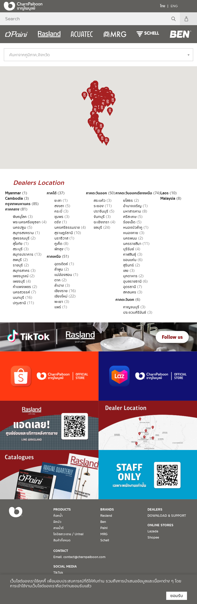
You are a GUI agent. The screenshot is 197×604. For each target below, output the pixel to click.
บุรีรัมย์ (128, 249)
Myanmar (13, 193)
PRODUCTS (62, 509)
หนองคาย (130, 232)
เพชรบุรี (19, 281)
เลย (126, 270)
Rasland (106, 515)
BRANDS (107, 509)
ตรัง (57, 222)
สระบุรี (18, 249)
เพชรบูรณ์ (20, 276)
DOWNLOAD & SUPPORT (166, 515)
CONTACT (60, 551)
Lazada (152, 531)
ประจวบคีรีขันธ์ (134, 312)
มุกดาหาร (130, 276)
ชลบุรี (98, 227)
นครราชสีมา (132, 243)
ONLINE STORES (160, 525)
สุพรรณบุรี (21, 238)
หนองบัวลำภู (132, 227)
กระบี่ (58, 211)
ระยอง (99, 205)
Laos (164, 193)
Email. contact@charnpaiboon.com (79, 557)
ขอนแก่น (129, 259)
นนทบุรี (18, 297)
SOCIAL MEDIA (65, 566)
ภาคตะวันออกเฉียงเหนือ (133, 193)
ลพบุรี (17, 259)
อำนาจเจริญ (132, 205)
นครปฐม (19, 227)
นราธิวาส (61, 238)
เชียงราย (61, 290)
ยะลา (58, 200)
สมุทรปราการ (23, 254)
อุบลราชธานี (132, 281)
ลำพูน (58, 269)
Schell (104, 540)
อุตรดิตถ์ (61, 263)
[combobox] (98, 54)
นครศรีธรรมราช (67, 227)
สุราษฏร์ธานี (63, 232)
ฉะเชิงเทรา (101, 222)
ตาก (57, 280)
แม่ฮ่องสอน (63, 274)
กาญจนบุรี (131, 307)
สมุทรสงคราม (23, 232)
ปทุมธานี (19, 302)
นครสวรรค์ (21, 292)
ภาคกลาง (12, 209)
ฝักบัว (57, 522)
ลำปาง (59, 285)
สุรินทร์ (128, 265)
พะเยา (58, 301)
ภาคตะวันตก (124, 299)
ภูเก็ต (58, 243)
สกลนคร (129, 292)
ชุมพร (58, 216)
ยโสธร (128, 200)
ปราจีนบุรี (101, 211)
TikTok (58, 572)
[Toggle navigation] (189, 6)
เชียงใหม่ (60, 296)
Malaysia (167, 198)
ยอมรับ (176, 596)
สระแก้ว (99, 200)
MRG (103, 534)
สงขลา (59, 205)
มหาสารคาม (132, 211)
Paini (103, 528)
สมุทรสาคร (21, 270)
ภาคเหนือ (54, 256)
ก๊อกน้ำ (58, 515)
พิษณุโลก (20, 216)
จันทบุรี (99, 216)
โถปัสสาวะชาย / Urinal (68, 534)
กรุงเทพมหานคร (18, 203)
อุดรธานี (129, 286)
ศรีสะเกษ (129, 216)
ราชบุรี (18, 265)
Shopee (153, 537)
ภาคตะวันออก (96, 193)
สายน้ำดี (58, 528)
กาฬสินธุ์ (129, 254)
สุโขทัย (18, 243)
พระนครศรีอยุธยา (27, 222)
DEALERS (154, 509)
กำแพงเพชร (22, 286)
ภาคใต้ (51, 193)
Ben (103, 522)
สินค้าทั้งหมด (62, 540)
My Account (190, 18)
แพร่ (57, 307)
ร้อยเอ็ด (129, 222)
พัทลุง (58, 249)
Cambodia (14, 198)
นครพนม (130, 238)
